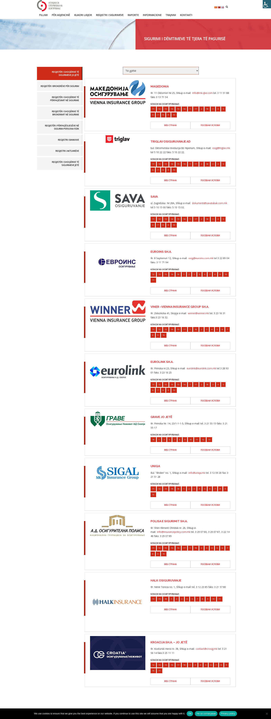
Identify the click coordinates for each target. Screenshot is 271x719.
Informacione (152, 15)
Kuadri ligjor (83, 15)
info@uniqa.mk (197, 472)
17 (196, 109)
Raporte (133, 15)
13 (166, 109)
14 (172, 109)
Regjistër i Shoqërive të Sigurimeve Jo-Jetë (65, 73)
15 (178, 109)
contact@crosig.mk (206, 648)
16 (184, 109)
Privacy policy (228, 713)
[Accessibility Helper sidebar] (267, 4)
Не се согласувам (206, 713)
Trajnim (171, 15)
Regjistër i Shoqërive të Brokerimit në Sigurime (65, 113)
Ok (189, 713)
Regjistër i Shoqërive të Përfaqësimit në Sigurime (64, 99)
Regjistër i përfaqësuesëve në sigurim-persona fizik (62, 127)
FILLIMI (43, 15)
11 (153, 109)
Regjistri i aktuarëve (67, 150)
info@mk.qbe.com (202, 93)
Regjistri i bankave (68, 139)
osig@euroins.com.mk (201, 258)
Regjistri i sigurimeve (109, 15)
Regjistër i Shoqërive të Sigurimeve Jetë (65, 163)
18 (207, 109)
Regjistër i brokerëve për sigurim (60, 86)
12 (159, 109)
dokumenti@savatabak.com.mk (209, 203)
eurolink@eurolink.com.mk (201, 368)
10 (174, 114)
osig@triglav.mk (221, 148)
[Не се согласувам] (266, 713)
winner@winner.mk (198, 313)
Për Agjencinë (61, 15)
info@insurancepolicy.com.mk (173, 531)
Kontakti (186, 15)
